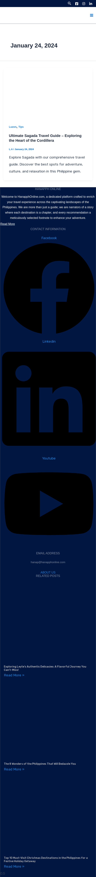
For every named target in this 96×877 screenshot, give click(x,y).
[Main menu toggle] (91, 15)
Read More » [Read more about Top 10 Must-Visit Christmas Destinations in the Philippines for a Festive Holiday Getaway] (14, 866)
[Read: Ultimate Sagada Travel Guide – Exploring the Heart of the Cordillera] (48, 93)
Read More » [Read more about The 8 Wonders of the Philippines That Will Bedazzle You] (14, 769)
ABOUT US (48, 572)
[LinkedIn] (90, 3)
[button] (69, 3)
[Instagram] (83, 3)
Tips (21, 126)
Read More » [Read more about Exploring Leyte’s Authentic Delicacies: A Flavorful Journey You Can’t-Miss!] (14, 675)
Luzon (13, 126)
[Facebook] (76, 3)
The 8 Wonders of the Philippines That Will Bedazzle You (40, 763)
